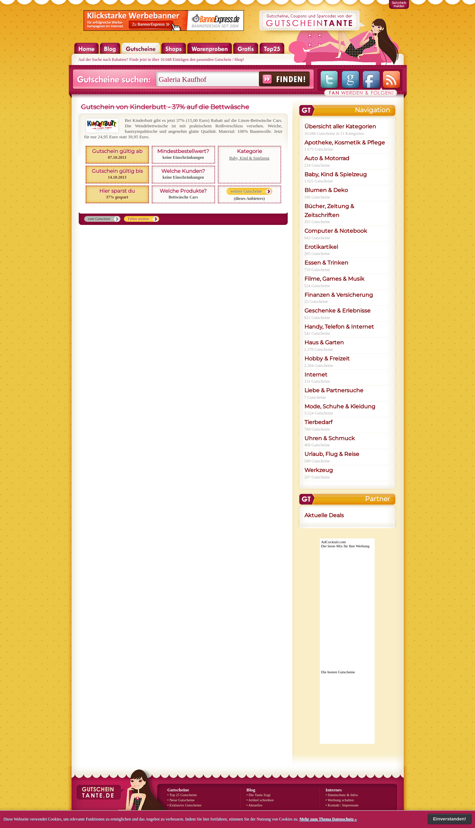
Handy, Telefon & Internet (339, 326)
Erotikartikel (321, 247)
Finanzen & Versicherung (338, 295)
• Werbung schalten (340, 800)
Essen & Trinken (326, 262)
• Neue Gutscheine (181, 800)
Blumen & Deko (326, 190)
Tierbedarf (318, 422)
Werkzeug (318, 470)
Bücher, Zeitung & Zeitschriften (329, 210)
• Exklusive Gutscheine (184, 805)
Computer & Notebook (335, 231)
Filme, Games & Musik (334, 279)
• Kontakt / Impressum (342, 805)
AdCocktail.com (333, 542)
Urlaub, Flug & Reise (331, 454)
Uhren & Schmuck (329, 438)
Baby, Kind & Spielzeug (249, 158)
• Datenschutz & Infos (342, 795)
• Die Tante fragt (259, 795)
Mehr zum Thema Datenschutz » (328, 819)
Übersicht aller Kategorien (340, 126)
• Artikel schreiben (260, 800)
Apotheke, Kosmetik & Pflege (344, 142)
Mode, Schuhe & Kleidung (339, 406)
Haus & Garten (324, 342)
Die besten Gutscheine (338, 672)
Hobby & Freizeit (327, 358)
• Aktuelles (255, 805)
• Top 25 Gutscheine (182, 795)
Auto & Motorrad (326, 158)
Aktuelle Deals (324, 515)
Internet (315, 374)
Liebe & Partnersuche (333, 390)
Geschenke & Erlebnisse (337, 310)
